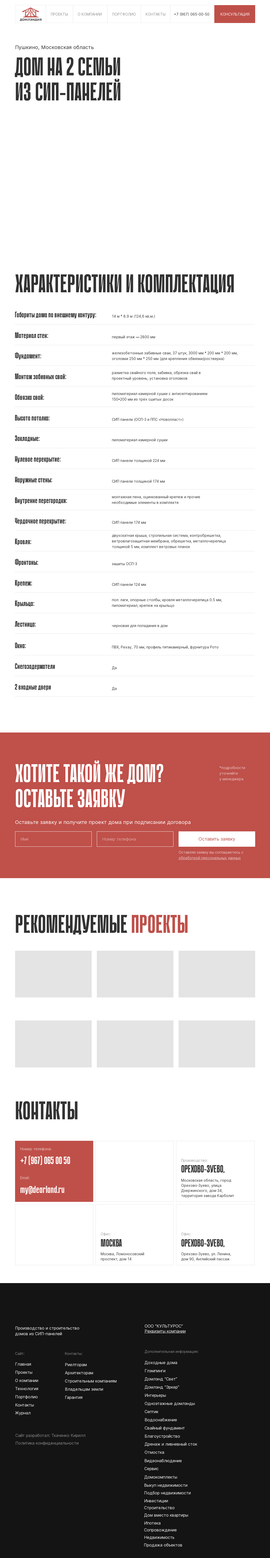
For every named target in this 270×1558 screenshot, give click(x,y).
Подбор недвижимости (167, 1492)
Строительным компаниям (91, 1380)
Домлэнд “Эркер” (162, 1387)
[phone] (135, 839)
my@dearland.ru (42, 1190)
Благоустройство (162, 1436)
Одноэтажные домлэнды (170, 1403)
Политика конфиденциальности (47, 1443)
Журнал (23, 1412)
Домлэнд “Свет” (161, 1378)
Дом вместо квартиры (166, 1515)
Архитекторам (79, 1372)
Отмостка (154, 1452)
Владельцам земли (84, 1389)
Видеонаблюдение (163, 1460)
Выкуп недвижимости (165, 1485)
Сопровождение (160, 1529)
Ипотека (152, 1523)
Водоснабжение (161, 1419)
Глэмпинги (155, 1370)
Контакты (24, 1405)
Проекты (23, 1372)
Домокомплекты (160, 1477)
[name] (53, 839)
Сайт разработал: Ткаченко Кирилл (50, 1435)
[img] (30, 12)
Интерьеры (155, 1395)
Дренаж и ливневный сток (171, 1444)
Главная (23, 1364)
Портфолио (26, 1396)
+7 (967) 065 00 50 (45, 1161)
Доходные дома (161, 1362)
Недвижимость (159, 1537)
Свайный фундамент (165, 1428)
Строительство (159, 1507)
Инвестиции (156, 1500)
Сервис (151, 1468)
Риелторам (76, 1364)
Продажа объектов (163, 1545)
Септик (151, 1411)
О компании (26, 1380)
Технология (26, 1388)
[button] (234, 14)
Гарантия (74, 1397)
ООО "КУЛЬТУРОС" (164, 1326)
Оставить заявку (216, 839)
